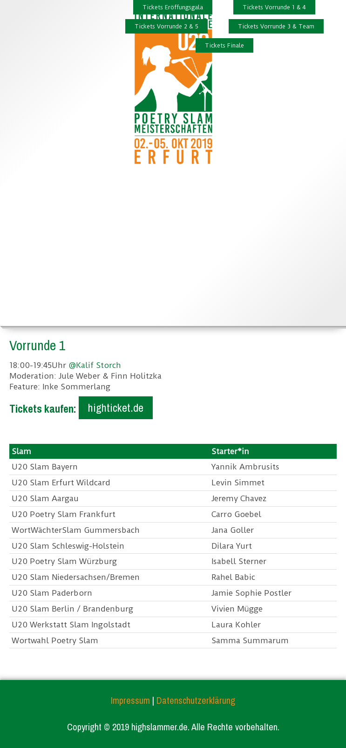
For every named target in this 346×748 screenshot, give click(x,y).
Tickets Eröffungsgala (172, 7)
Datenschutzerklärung (195, 700)
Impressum (130, 700)
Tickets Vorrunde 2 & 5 (166, 26)
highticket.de (115, 407)
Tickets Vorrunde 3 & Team (276, 26)
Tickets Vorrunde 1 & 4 (274, 7)
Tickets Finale (224, 45)
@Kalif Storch (94, 365)
